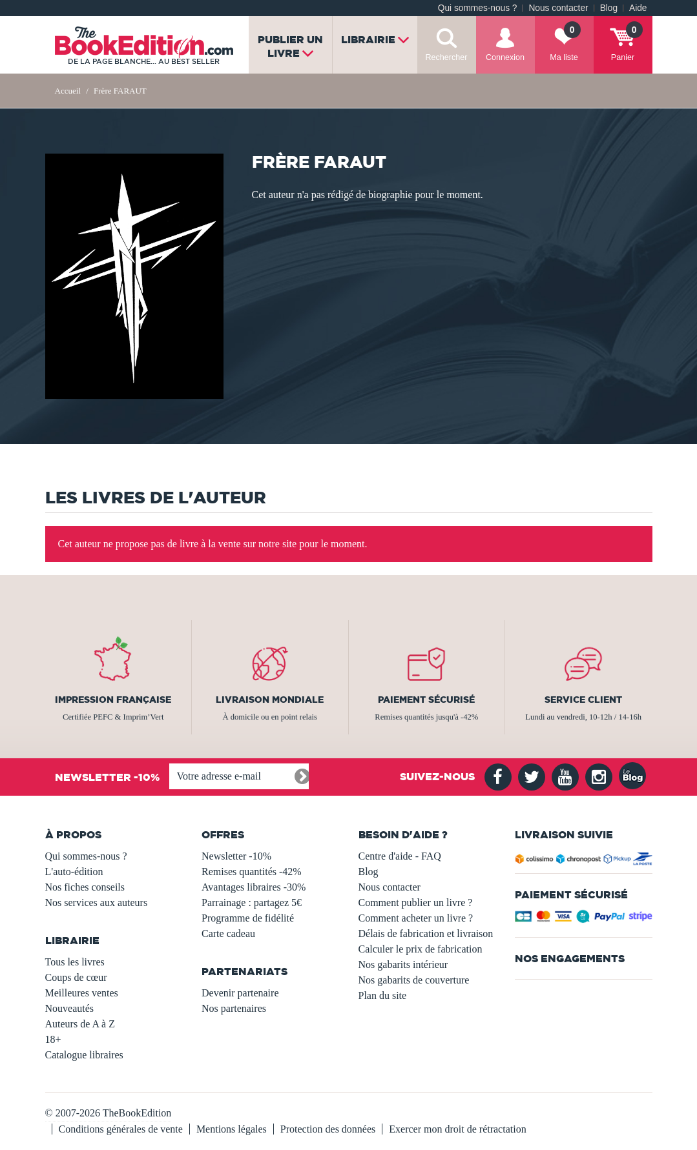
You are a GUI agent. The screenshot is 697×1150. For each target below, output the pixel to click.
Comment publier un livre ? (416, 902)
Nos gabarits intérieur (403, 964)
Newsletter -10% (236, 856)
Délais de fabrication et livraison (426, 933)
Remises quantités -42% (252, 871)
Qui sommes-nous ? (477, 8)
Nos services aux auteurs (96, 902)
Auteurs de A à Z (80, 1023)
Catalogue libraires (84, 1054)
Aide (638, 8)
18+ (53, 1039)
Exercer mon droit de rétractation (457, 1129)
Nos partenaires (234, 1008)
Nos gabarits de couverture (414, 979)
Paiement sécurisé (426, 699)
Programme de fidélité (248, 918)
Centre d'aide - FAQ (400, 856)
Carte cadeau (228, 933)
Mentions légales (231, 1129)
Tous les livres (75, 961)
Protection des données (328, 1129)
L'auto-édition (74, 871)
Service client (583, 699)
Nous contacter (558, 8)
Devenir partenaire (240, 992)
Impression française (113, 699)
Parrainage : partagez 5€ (252, 902)
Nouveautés (69, 1008)
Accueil (68, 91)
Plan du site (383, 995)
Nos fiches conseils (85, 887)
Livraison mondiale (270, 699)
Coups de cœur (76, 977)
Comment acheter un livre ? (416, 918)
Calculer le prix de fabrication (421, 948)
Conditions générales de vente (121, 1129)
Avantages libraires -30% (254, 887)
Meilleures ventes (81, 992)
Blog (609, 8)
